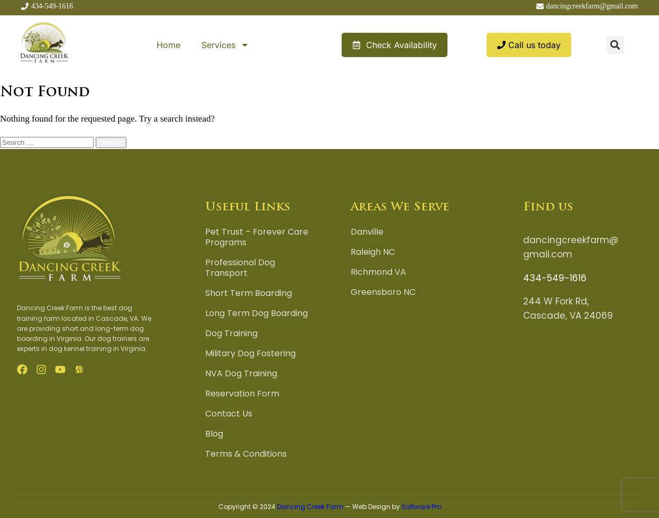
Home (168, 45)
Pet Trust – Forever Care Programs (256, 237)
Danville (367, 232)
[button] (615, 45)
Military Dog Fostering (250, 353)
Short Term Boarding (248, 293)
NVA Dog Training (241, 373)
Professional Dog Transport (240, 268)
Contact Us (228, 414)
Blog (214, 434)
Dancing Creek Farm (310, 506)
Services (225, 44)
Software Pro (421, 506)
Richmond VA (378, 272)
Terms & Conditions (246, 454)
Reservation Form (242, 393)
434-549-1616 (555, 278)
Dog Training (231, 333)
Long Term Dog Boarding (256, 313)
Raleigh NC (373, 252)
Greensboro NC (383, 292)
